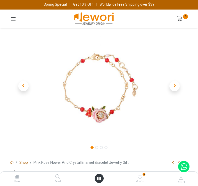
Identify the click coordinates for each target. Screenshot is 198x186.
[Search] (57, 177)
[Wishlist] (140, 177)
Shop (23, 162)
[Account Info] (181, 177)
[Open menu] (99, 178)
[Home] (17, 177)
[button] (23, 86)
